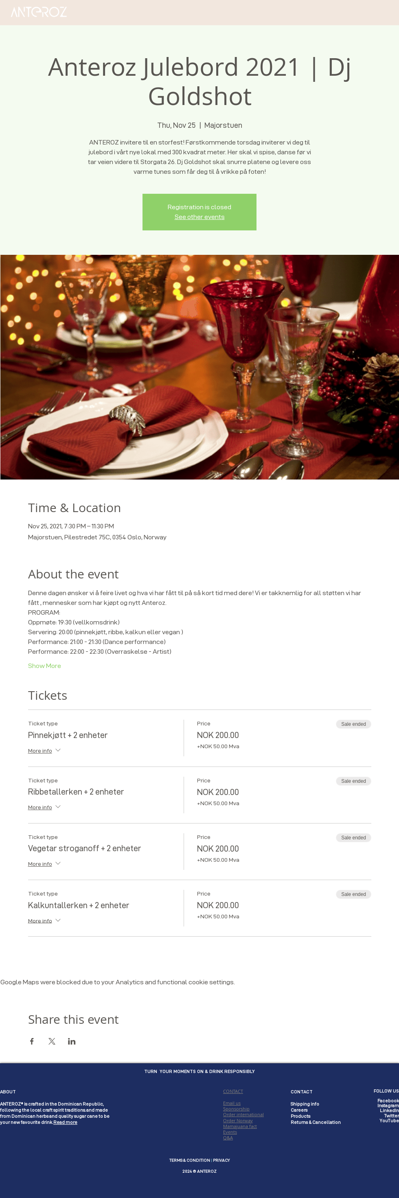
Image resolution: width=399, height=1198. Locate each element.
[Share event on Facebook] (32, 1041)
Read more (65, 1122)
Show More (44, 665)
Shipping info (305, 1104)
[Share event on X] (52, 1041)
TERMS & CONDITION (189, 1160)
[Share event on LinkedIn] (72, 1041)
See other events (200, 216)
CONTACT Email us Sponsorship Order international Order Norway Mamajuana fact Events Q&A (243, 1114)
